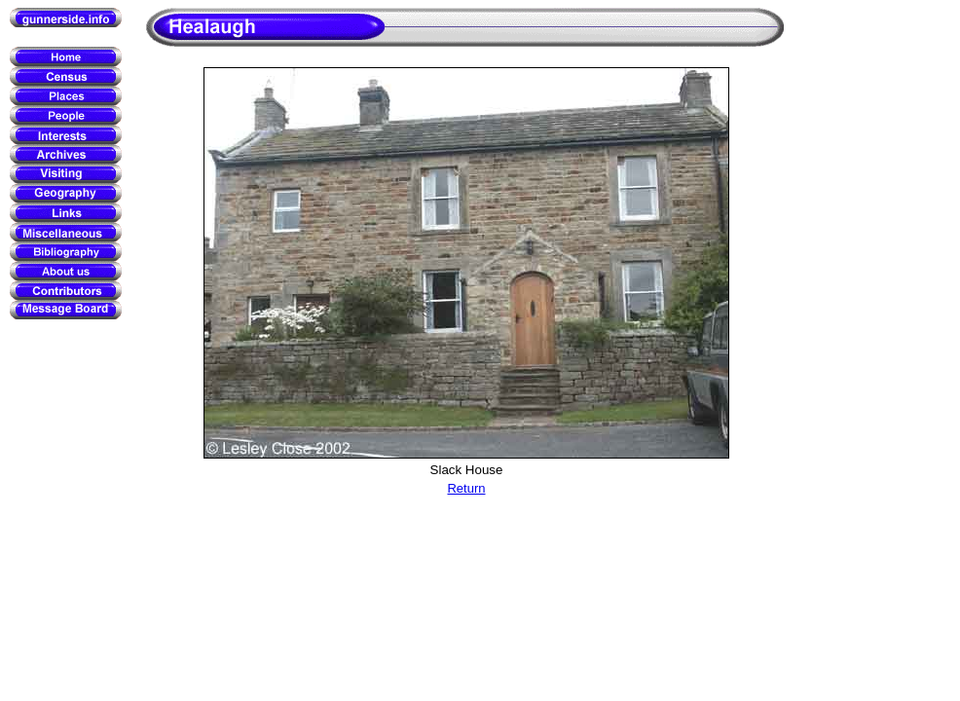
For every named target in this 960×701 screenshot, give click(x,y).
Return (466, 488)
